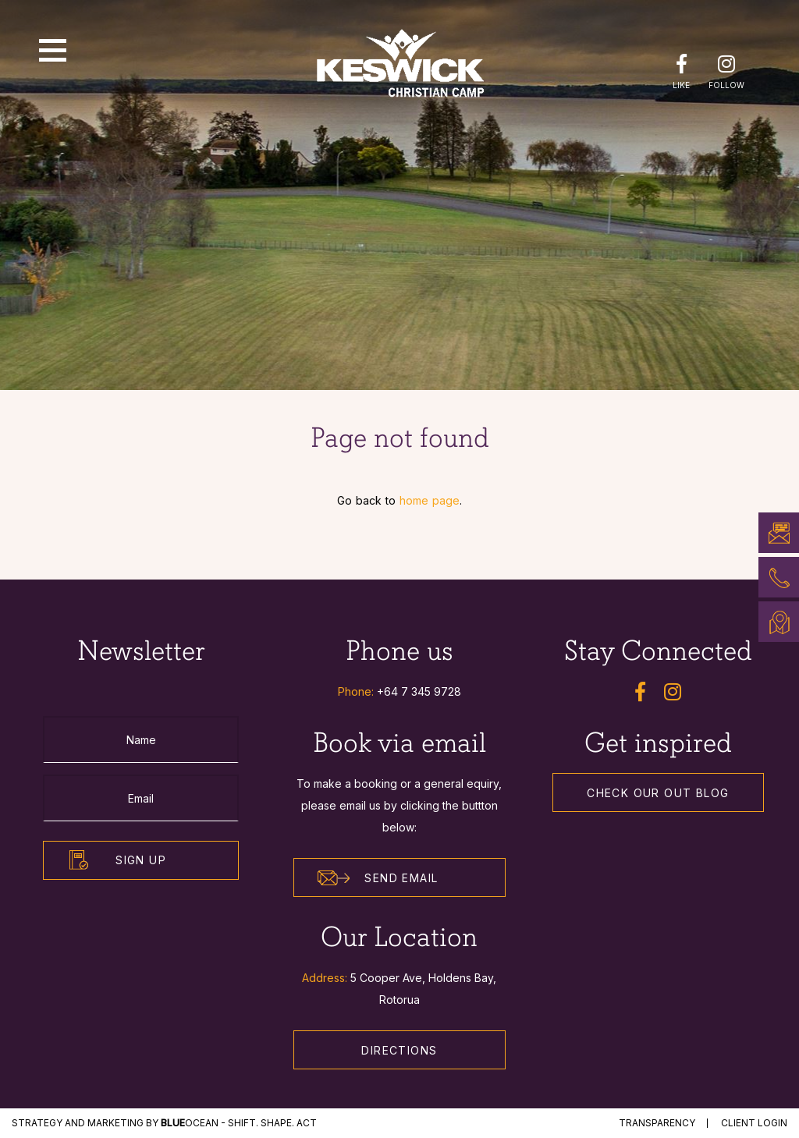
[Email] (141, 798)
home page (430, 500)
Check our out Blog (658, 792)
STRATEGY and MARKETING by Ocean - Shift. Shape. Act (164, 1123)
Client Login (754, 1123)
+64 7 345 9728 (419, 691)
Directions (399, 1050)
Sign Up (140, 860)
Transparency (657, 1123)
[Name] (141, 739)
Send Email (378, 878)
